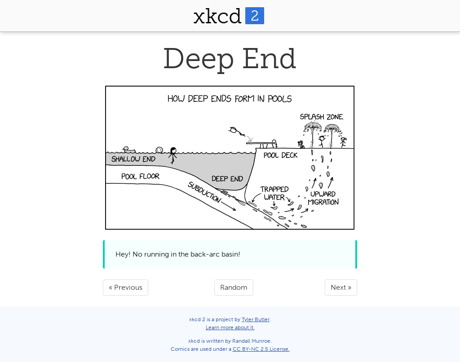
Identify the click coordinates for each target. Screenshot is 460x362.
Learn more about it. (230, 327)
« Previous (125, 287)
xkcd (228, 16)
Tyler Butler (256, 319)
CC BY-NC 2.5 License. (261, 349)
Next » (341, 287)
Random (234, 287)
